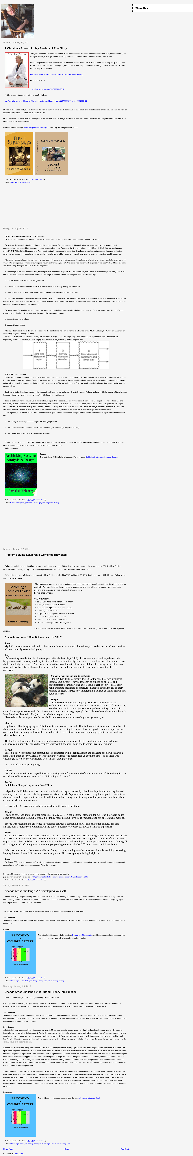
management (38, 1144)
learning (55, 981)
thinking (56, 503)
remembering (61, 1144)
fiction (17, 182)
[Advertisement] (23, 205)
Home (66, 1149)
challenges (28, 981)
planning (35, 503)
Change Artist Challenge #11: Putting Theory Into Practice (41, 991)
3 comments (38, 179)
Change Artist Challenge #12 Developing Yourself (35, 891)
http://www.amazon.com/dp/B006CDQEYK (48, 89)
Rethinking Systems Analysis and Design (101, 457)
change (35, 981)
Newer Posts (8, 1149)
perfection (28, 503)
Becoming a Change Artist (82, 935)
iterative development (17, 503)
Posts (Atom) (19, 1154)
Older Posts (125, 1149)
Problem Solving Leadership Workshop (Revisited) (36, 554)
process (53, 1144)
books (22, 981)
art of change (14, 981)
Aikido (12, 182)
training (61, 981)
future (50, 981)
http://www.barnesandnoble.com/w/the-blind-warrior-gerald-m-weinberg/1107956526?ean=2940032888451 (46, 101)
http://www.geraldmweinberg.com (36, 128)
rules (68, 1144)
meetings (47, 1144)
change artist (42, 981)
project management (46, 503)
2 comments (38, 500)
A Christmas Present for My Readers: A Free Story (36, 48)
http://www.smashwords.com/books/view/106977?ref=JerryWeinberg (56, 74)
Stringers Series (25, 182)
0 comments (38, 978)
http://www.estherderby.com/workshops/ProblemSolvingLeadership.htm (60, 877)
